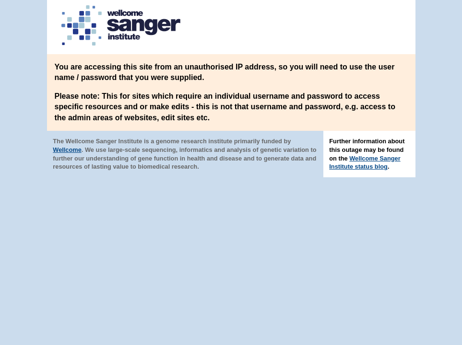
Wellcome (67, 149)
